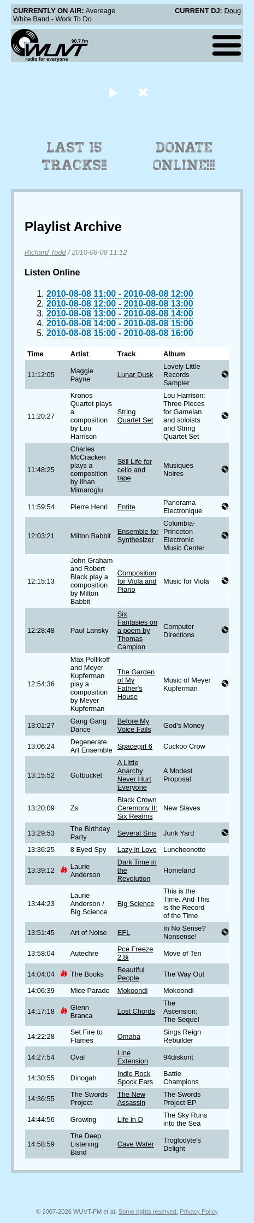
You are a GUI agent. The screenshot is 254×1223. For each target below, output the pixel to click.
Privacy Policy (199, 1211)
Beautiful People (131, 974)
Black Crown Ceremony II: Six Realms (137, 808)
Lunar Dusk (135, 375)
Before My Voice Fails (134, 725)
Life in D (130, 1119)
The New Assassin (131, 1098)
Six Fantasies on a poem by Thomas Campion (137, 630)
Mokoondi (132, 990)
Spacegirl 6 (134, 746)
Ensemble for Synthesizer (137, 535)
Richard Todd (45, 252)
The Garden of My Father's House (136, 684)
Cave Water (135, 1144)
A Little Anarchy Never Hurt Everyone (134, 775)
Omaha (128, 1036)
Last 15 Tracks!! (74, 156)
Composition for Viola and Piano (137, 581)
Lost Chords (136, 1011)
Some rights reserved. (148, 1211)
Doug (232, 11)
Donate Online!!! (184, 156)
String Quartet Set (135, 416)
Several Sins (137, 833)
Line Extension (132, 1057)
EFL (123, 932)
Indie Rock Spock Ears (135, 1077)
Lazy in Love (137, 849)
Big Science (136, 903)
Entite (126, 507)
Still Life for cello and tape (134, 469)
